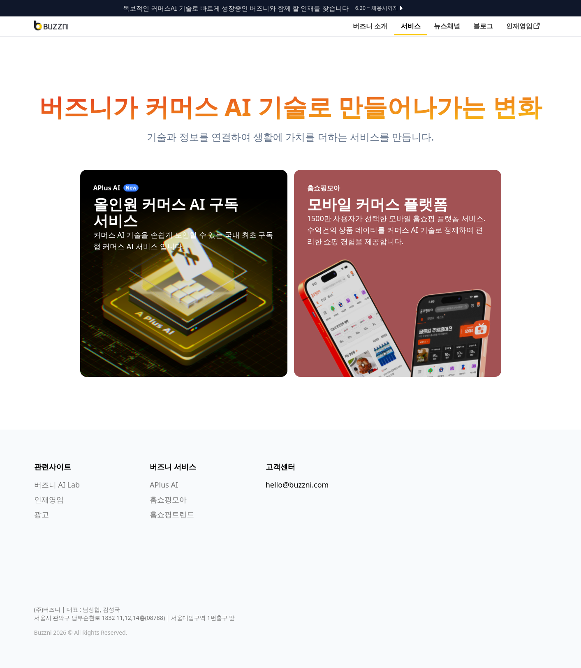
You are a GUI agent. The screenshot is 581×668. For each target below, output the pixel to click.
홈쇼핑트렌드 (172, 514)
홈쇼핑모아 (168, 499)
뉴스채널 (447, 25)
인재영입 (523, 25)
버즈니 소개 (370, 25)
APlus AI (164, 485)
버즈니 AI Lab (57, 485)
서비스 (411, 25)
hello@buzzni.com (297, 485)
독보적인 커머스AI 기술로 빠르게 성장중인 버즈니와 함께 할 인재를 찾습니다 (265, 8)
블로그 (483, 25)
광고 (41, 514)
